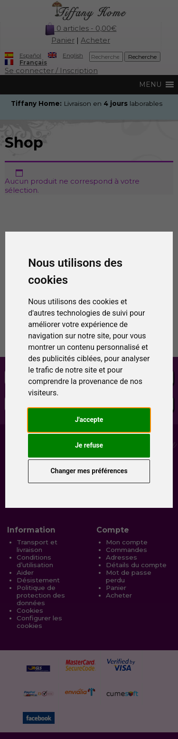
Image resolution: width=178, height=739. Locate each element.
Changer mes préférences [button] (88, 471)
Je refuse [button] (89, 445)
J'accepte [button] (89, 419)
